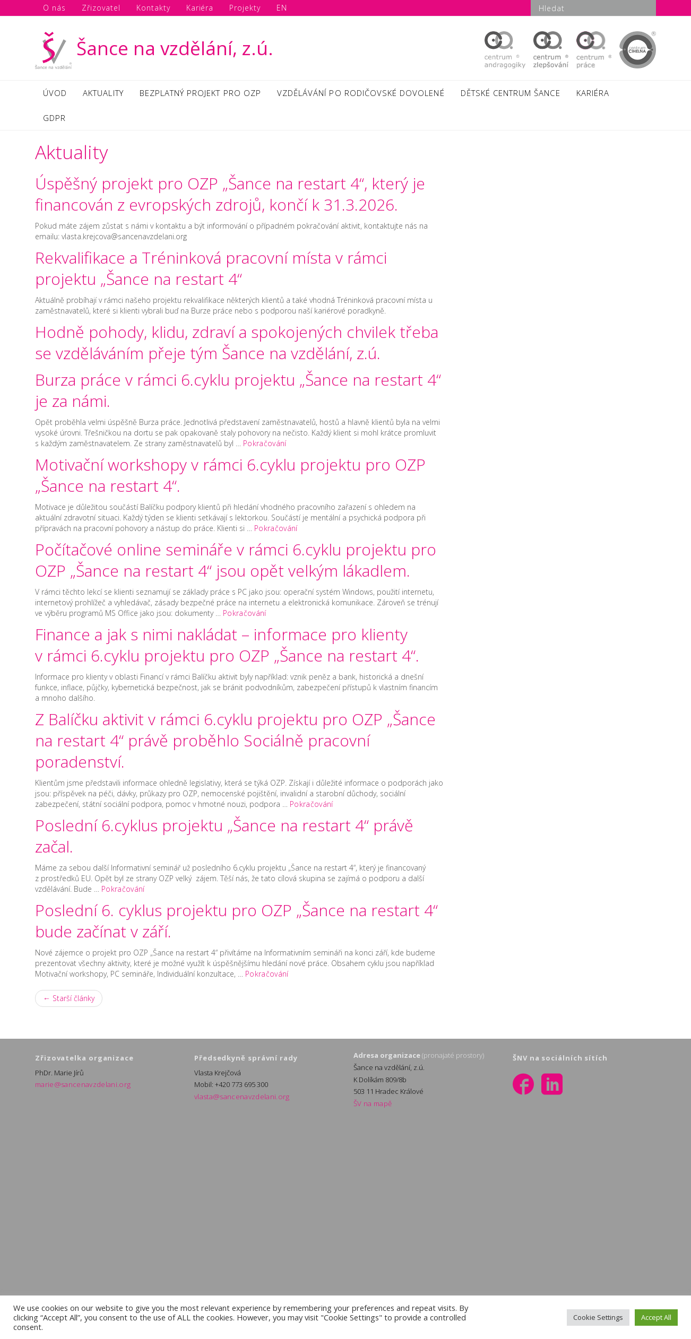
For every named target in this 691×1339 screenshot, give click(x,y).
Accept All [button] (656, 1317)
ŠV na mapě (371, 1107)
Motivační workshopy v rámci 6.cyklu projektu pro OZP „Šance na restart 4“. (230, 478)
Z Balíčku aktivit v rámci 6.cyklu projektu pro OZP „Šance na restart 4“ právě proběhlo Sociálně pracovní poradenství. (235, 744)
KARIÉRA (592, 94)
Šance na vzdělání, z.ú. (154, 48)
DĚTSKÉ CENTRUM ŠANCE (510, 94)
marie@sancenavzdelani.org (80, 1088)
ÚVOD (55, 94)
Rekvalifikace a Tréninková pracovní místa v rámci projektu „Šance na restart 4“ (211, 271)
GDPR (54, 120)
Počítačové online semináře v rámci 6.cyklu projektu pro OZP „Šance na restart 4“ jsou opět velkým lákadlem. (235, 563)
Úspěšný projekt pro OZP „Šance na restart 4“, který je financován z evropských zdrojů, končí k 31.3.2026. (230, 197)
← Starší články (68, 1002)
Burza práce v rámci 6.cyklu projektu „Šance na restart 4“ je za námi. (238, 393)
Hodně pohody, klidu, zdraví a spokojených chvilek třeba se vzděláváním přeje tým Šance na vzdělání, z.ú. (236, 346)
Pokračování (263, 447)
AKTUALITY (103, 94)
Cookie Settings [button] (598, 1317)
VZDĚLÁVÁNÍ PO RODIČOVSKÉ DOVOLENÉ (361, 94)
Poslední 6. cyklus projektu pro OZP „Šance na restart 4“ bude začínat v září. (236, 924)
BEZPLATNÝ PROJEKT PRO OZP (200, 94)
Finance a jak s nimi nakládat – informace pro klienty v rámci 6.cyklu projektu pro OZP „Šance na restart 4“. (227, 648)
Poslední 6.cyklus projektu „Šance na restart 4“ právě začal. (224, 839)
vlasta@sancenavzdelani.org (238, 1100)
